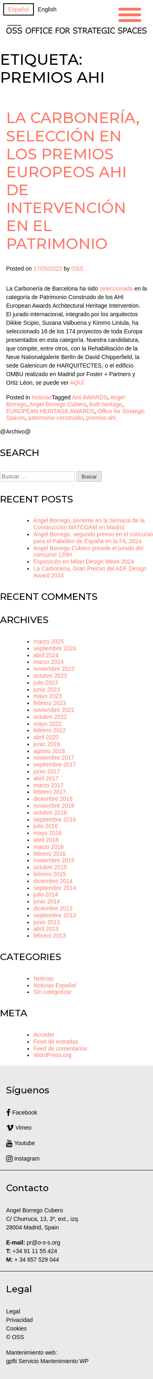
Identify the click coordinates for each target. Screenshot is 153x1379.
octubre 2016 (50, 812)
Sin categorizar (52, 992)
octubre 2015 (50, 867)
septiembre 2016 (54, 819)
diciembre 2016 (53, 798)
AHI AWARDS (89, 397)
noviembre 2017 (53, 757)
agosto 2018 (49, 751)
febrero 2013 (49, 935)
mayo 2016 (47, 833)
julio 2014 (45, 894)
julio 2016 (45, 826)
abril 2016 (46, 840)
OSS (77, 268)
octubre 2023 (50, 675)
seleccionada (116, 288)
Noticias (41, 397)
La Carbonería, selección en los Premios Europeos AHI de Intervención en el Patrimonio (73, 180)
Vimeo (18, 1127)
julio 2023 (45, 682)
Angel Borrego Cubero (57, 404)
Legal (14, 1311)
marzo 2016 (48, 847)
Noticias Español (54, 985)
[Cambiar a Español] (18, 9)
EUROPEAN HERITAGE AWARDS (50, 411)
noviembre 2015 (53, 860)
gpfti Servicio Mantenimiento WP (47, 1361)
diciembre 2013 (53, 908)
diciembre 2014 (53, 881)
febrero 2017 (49, 792)
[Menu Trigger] (129, 14)
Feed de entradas (55, 1041)
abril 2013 (46, 928)
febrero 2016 (49, 853)
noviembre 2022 (53, 710)
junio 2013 (46, 922)
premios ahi (100, 417)
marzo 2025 (48, 641)
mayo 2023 (47, 696)
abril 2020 (46, 737)
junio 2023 (46, 689)
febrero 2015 (49, 874)
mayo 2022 (47, 723)
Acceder (43, 1034)
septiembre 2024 (54, 648)
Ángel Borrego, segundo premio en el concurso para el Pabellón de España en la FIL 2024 (93, 537)
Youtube (20, 1143)
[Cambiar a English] (47, 9)
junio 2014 (46, 901)
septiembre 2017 (54, 764)
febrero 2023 (49, 703)
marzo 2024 (48, 662)
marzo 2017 (48, 785)
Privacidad (19, 1320)
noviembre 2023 (53, 668)
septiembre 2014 (54, 888)
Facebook (21, 1112)
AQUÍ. (77, 382)
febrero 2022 (49, 730)
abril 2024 (46, 655)
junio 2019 (46, 744)
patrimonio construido (55, 417)
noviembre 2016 (53, 805)
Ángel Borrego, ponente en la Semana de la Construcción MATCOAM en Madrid (88, 524)
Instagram (23, 1158)
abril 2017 (46, 778)
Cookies (16, 1328)
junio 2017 (46, 771)
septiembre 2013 (54, 915)
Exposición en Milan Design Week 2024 (83, 561)
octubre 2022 (50, 717)
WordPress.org (52, 1055)
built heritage (105, 404)
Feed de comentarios (60, 1048)
